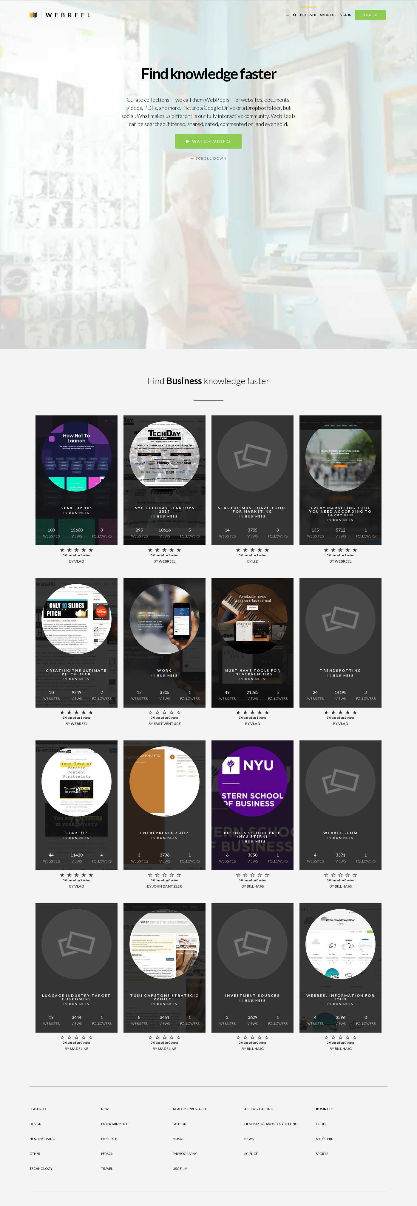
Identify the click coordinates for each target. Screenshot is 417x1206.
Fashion (179, 1124)
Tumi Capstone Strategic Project (164, 997)
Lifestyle (109, 1139)
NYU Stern (324, 1139)
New (105, 1109)
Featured (38, 1109)
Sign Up (370, 15)
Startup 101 (76, 508)
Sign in (345, 15)
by (76, 561)
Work (164, 670)
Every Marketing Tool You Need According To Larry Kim (340, 511)
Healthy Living (42, 1139)
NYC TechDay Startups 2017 (165, 510)
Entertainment (114, 1124)
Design (35, 1124)
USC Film (180, 1168)
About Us (328, 15)
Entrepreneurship (164, 833)
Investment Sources (252, 995)
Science (251, 1154)
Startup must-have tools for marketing (252, 510)
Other (35, 1154)
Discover (308, 15)
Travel (107, 1168)
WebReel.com (340, 833)
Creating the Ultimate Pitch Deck (76, 672)
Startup (76, 833)
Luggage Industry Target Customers (76, 997)
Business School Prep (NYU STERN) (252, 835)
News (249, 1139)
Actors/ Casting (258, 1109)
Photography (185, 1154)
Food (320, 1124)
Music (178, 1139)
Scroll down (208, 158)
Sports (322, 1154)
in (76, 513)
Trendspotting (340, 670)
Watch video (208, 141)
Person (107, 1154)
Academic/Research (190, 1109)
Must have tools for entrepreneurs (253, 672)
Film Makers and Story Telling (271, 1124)
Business (324, 1109)
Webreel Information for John (340, 997)
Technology (41, 1168)
